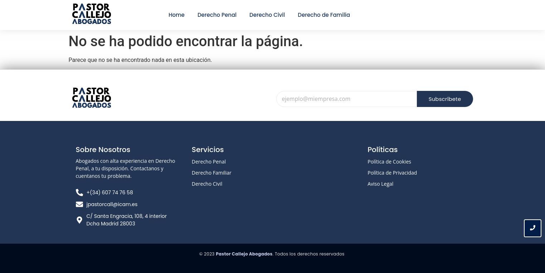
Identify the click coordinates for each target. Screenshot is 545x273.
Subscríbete (444, 99)
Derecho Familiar (212, 172)
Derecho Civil (207, 183)
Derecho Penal (209, 161)
